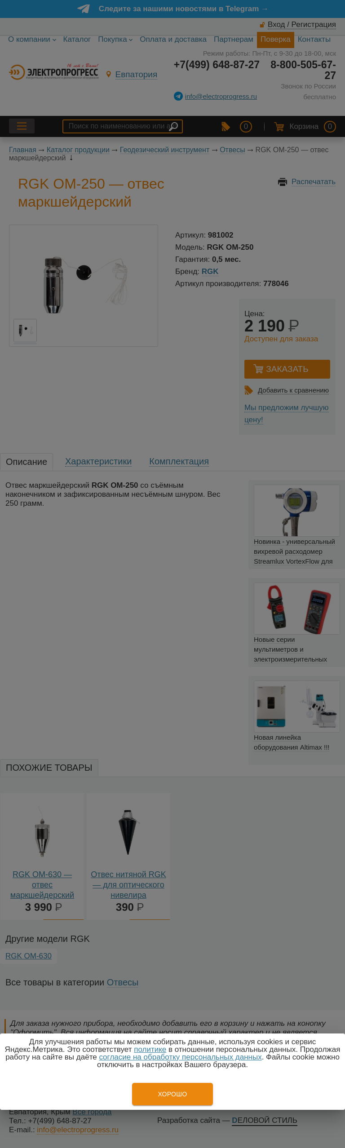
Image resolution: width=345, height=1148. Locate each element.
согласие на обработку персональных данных (180, 1057)
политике (150, 1049)
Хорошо (172, 1094)
